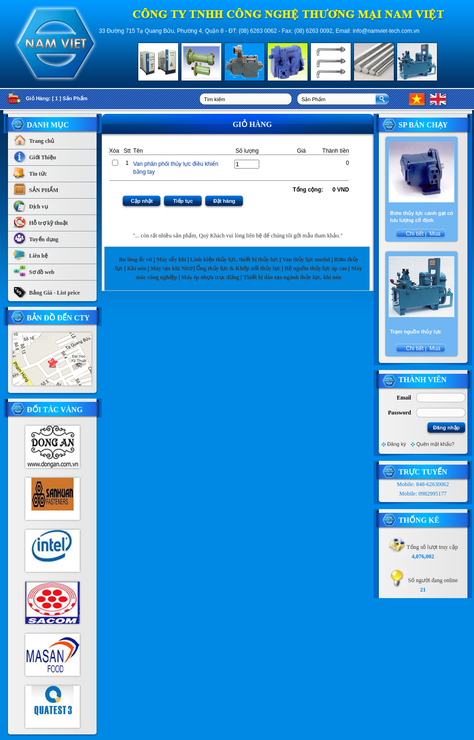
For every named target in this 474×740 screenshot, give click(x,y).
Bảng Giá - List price (46, 290)
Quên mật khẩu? (435, 444)
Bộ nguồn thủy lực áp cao (316, 268)
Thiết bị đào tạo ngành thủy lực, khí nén (292, 277)
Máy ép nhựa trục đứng (210, 277)
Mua (434, 233)
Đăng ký (396, 444)
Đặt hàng (224, 201)
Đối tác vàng (55, 410)
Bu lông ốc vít (135, 259)
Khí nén (136, 268)
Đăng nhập (446, 427)
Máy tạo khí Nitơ (172, 268)
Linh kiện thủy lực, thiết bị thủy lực (234, 259)
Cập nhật (142, 201)
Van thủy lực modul (306, 259)
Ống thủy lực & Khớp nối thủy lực (238, 268)
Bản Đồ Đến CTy (58, 318)
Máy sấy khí (171, 259)
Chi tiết (414, 233)
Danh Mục (48, 125)
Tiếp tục (183, 201)
